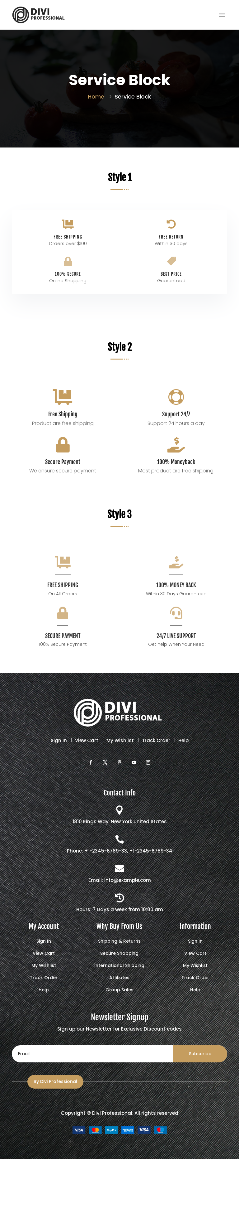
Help (183, 740)
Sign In (59, 740)
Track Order (156, 740)
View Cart (86, 740)
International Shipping (119, 966)
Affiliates (119, 978)
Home (96, 96)
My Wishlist (120, 740)
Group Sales (119, 990)
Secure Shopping (119, 953)
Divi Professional (112, 1113)
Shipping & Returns (119, 941)
